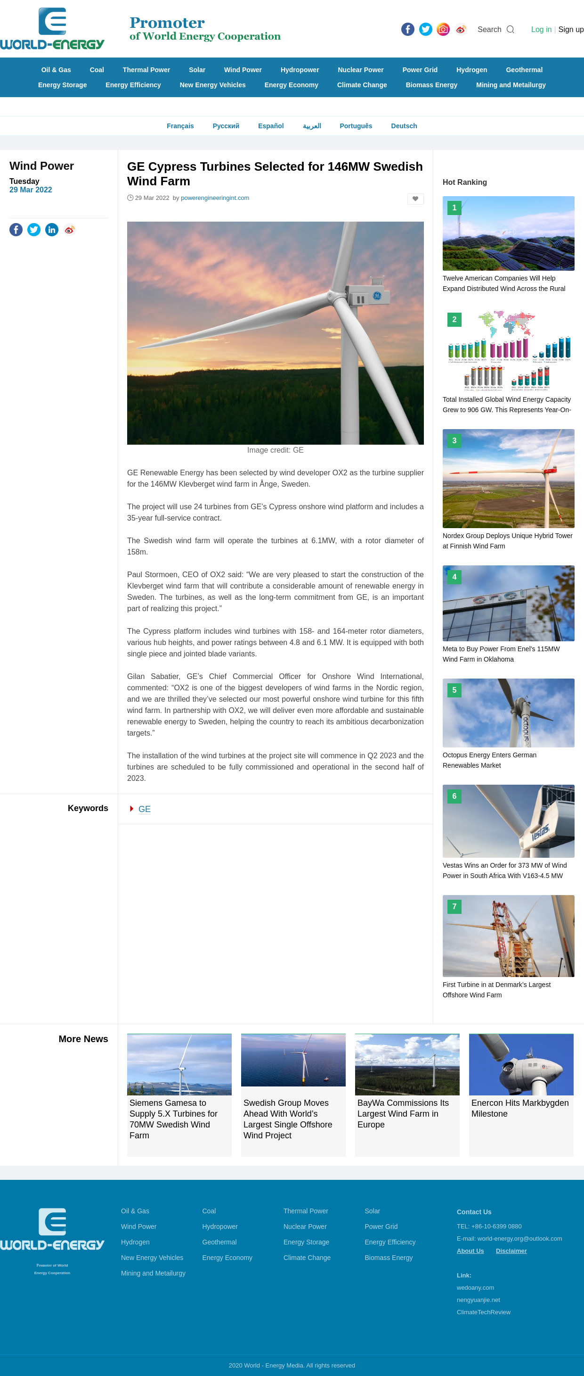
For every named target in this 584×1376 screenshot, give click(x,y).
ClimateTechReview (484, 1312)
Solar (197, 70)
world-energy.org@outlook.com (520, 1238)
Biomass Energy (432, 85)
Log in (541, 29)
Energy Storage (62, 85)
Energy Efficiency (133, 85)
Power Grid (420, 70)
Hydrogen (471, 70)
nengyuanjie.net (478, 1299)
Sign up (571, 29)
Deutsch (404, 126)
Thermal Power (146, 70)
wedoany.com (475, 1287)
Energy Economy (291, 85)
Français (180, 126)
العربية (312, 126)
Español (271, 126)
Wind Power (243, 70)
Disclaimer (511, 1250)
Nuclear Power (361, 70)
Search (490, 29)
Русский (226, 126)
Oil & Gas (56, 70)
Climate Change (362, 85)
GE (144, 809)
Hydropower (300, 70)
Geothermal (524, 70)
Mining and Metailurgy (511, 85)
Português (356, 126)
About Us (470, 1250)
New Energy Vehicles (213, 85)
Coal (97, 70)
